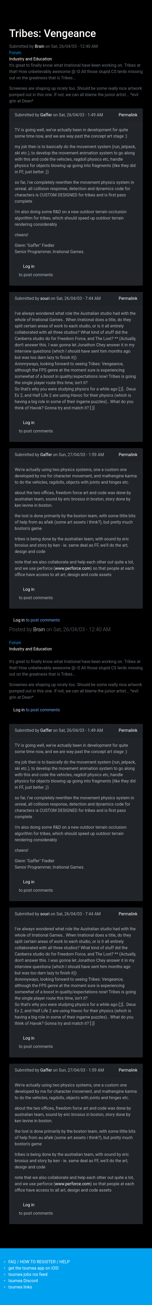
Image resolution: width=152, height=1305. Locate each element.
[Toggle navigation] (12, 7)
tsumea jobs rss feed (27, 1274)
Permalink (128, 114)
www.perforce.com (72, 568)
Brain (40, 46)
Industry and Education (30, 58)
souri (45, 298)
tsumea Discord (23, 1280)
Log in (28, 266)
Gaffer (46, 114)
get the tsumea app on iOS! (33, 1268)
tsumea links (20, 1287)
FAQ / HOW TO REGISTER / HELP (39, 1261)
